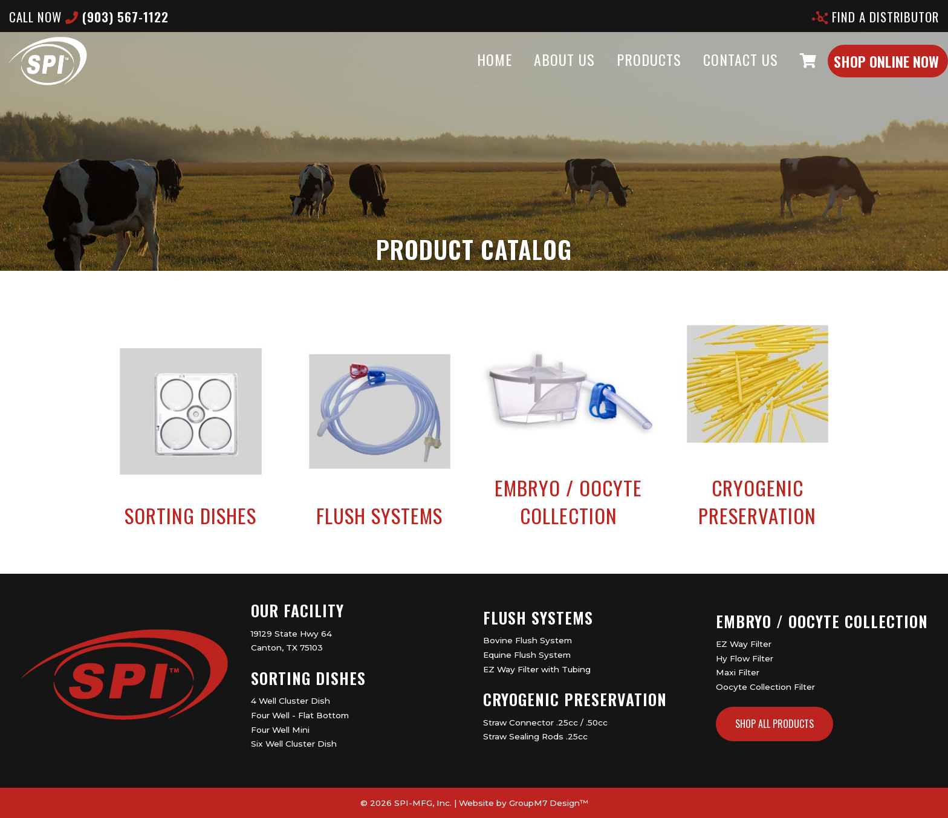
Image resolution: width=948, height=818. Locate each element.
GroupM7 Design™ (548, 803)
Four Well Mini (280, 730)
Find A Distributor (875, 16)
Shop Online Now (862, 73)
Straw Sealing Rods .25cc (535, 736)
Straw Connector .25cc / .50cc (545, 722)
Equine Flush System (527, 655)
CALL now (89, 16)
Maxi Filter (737, 672)
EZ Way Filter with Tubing (537, 669)
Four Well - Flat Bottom (300, 715)
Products (624, 71)
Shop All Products (774, 723)
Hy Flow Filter (744, 658)
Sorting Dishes (308, 678)
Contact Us (716, 71)
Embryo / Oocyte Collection (822, 621)
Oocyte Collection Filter (765, 687)
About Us (540, 71)
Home (470, 71)
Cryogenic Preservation (575, 699)
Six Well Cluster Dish (294, 743)
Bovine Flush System (527, 640)
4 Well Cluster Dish (290, 701)
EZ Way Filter (743, 644)
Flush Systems (538, 617)
